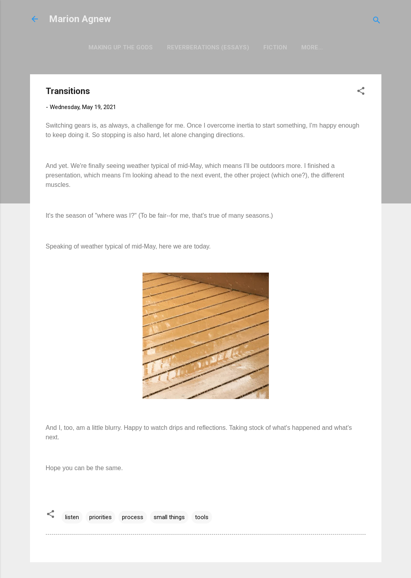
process (132, 517)
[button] (361, 92)
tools (201, 517)
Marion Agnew (80, 18)
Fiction (275, 47)
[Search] (376, 21)
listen (72, 517)
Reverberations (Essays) (208, 47)
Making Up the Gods (120, 47)
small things (169, 517)
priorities (100, 517)
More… (312, 47)
